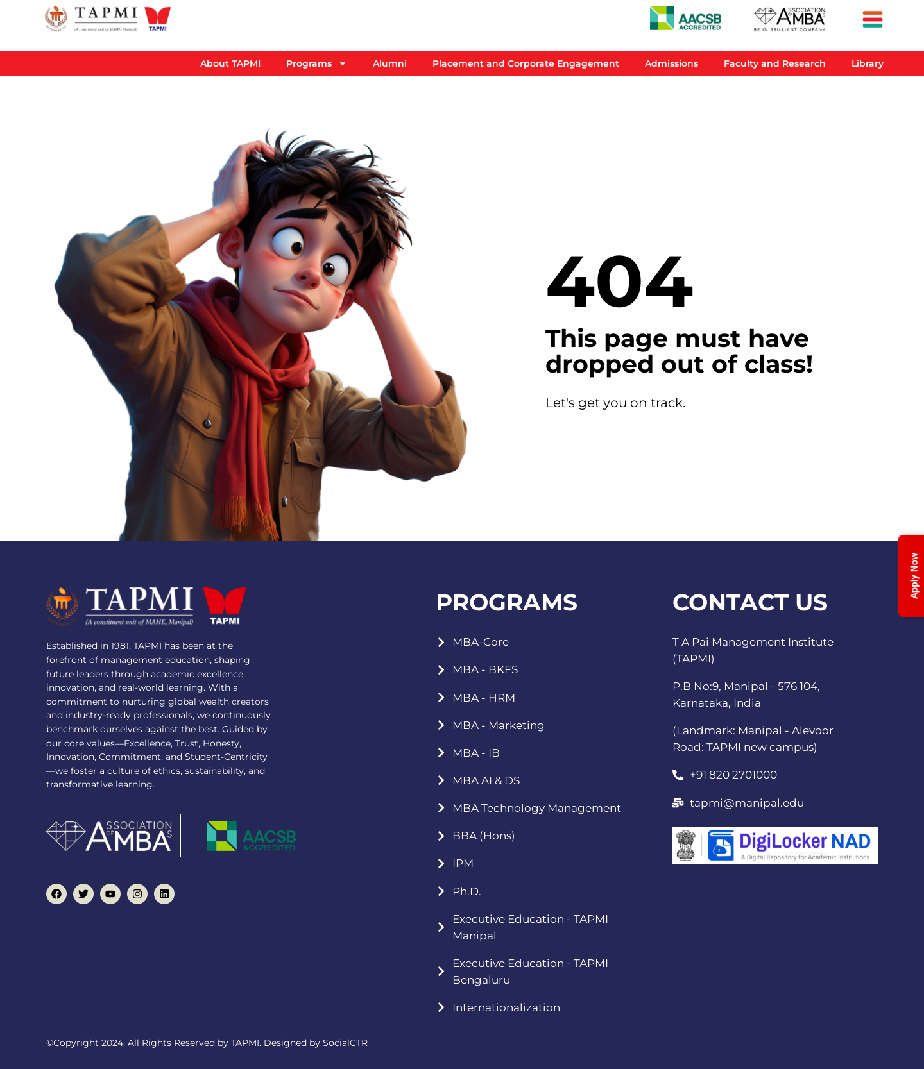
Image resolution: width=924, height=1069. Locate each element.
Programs (316, 63)
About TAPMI (230, 63)
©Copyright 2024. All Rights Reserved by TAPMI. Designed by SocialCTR (207, 1042)
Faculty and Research (775, 63)
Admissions (671, 63)
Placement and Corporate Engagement (525, 63)
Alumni (390, 63)
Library (867, 63)
